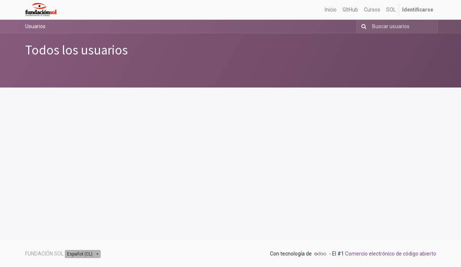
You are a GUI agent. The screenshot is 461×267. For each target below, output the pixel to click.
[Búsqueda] (362, 26)
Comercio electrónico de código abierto (390, 254)
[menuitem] (331, 10)
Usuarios (35, 26)
